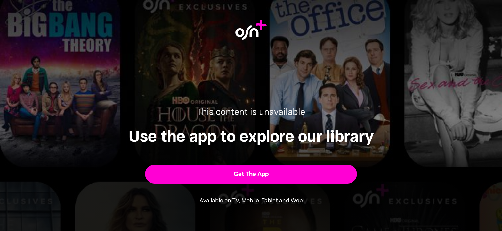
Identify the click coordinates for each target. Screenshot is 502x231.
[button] (251, 174)
